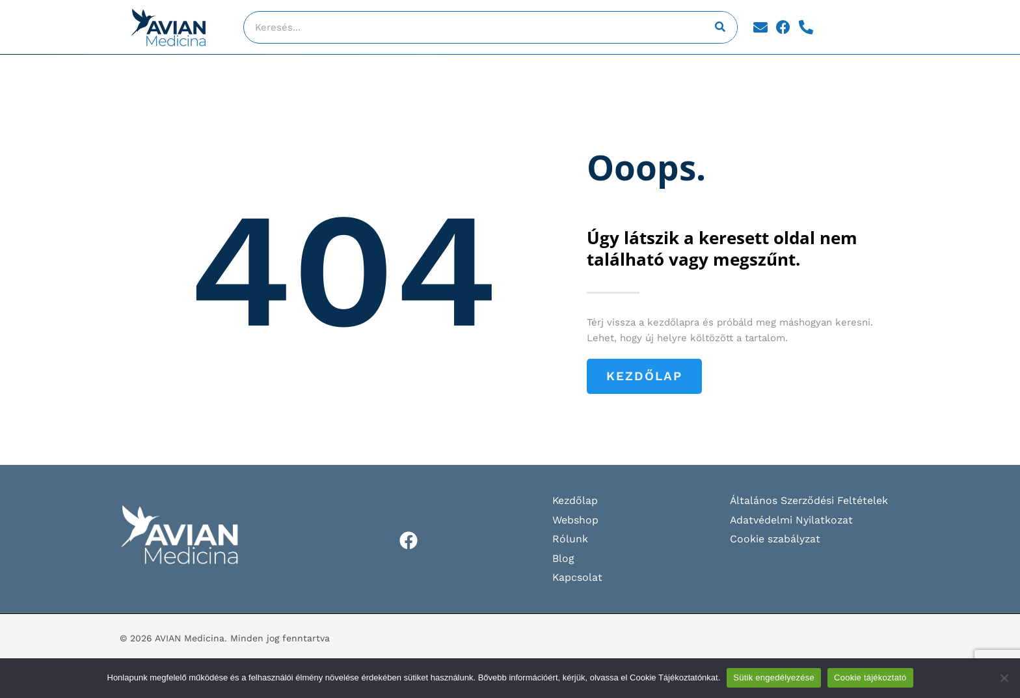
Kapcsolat (577, 578)
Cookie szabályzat (776, 539)
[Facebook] (408, 540)
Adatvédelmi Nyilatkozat (792, 520)
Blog (563, 558)
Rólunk (570, 539)
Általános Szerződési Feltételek (810, 500)
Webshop (575, 520)
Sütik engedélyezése (773, 677)
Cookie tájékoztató (870, 677)
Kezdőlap (575, 500)
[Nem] (1003, 677)
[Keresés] (721, 27)
